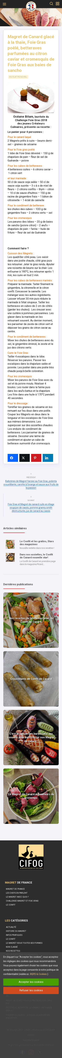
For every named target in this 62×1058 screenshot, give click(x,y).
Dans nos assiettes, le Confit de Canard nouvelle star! (36, 556)
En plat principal (18, 77)
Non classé (12, 947)
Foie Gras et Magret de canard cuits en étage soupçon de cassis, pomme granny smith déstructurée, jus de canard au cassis (31, 507)
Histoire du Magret (16, 931)
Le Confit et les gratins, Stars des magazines (37, 543)
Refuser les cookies (31, 990)
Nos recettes (13, 951)
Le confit (10, 905)
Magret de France (15, 889)
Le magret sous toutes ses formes (24, 943)
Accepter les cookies (31, 981)
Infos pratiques (14, 935)
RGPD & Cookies (38, 974)
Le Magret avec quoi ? (17, 897)
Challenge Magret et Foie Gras (22, 901)
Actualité (11, 927)
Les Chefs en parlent (16, 893)
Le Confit (10, 939)
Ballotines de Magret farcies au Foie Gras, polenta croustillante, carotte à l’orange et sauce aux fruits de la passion (31, 484)
